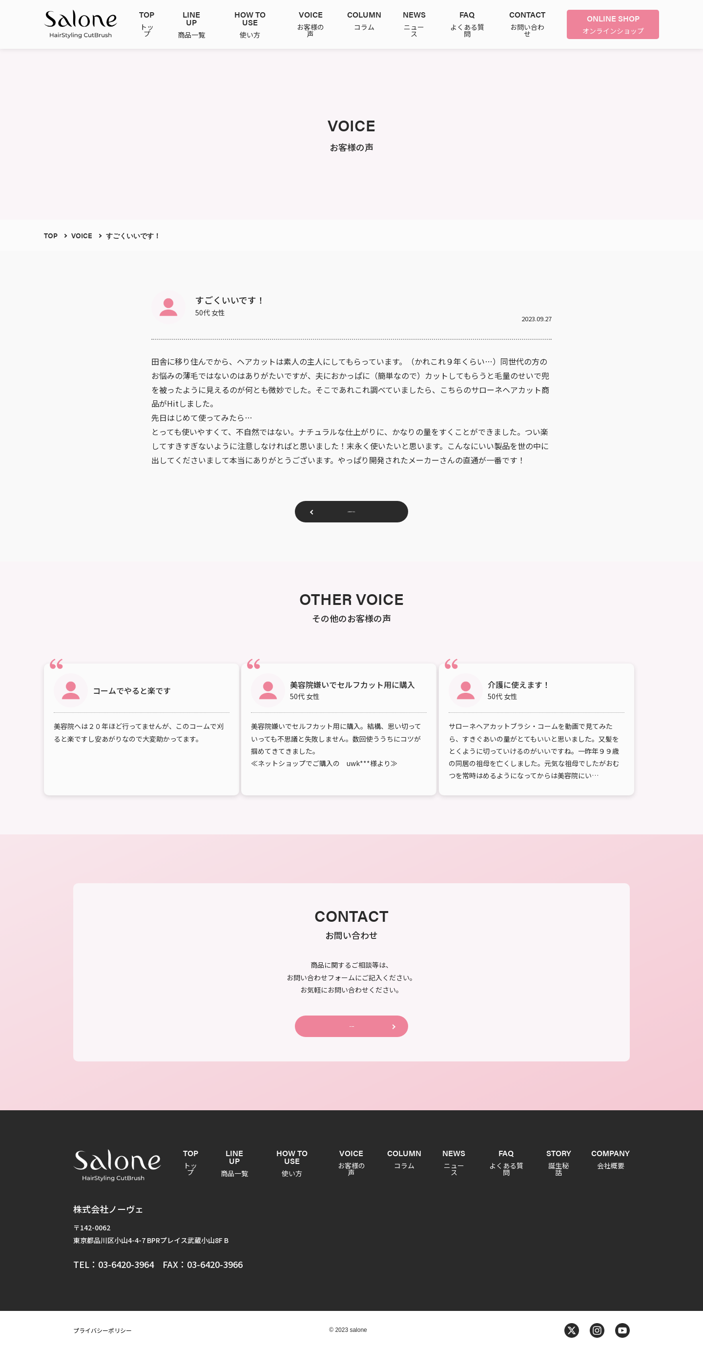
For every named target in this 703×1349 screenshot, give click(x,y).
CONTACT (351, 1021)
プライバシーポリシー (102, 1329)
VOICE (81, 235)
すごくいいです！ (133, 235)
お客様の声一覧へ (351, 515)
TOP (51, 235)
